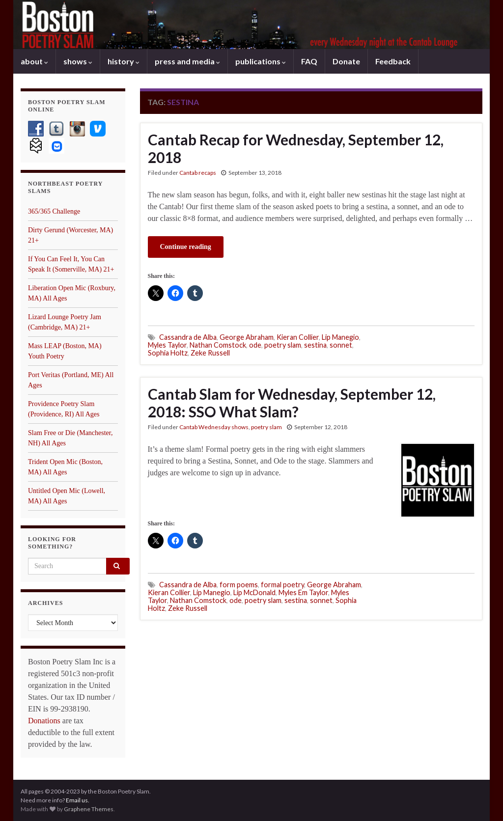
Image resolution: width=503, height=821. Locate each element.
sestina (315, 345)
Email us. (77, 800)
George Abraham (247, 337)
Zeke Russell (210, 353)
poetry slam (282, 345)
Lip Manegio (340, 337)
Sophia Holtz (168, 353)
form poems (239, 584)
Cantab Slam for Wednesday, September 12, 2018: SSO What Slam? (292, 402)
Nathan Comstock (218, 345)
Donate (346, 61)
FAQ (309, 61)
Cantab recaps (197, 172)
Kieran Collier (298, 337)
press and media (187, 61)
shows (77, 61)
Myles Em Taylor (303, 592)
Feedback (393, 61)
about (34, 61)
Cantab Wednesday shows (214, 427)
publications (260, 61)
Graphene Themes (88, 809)
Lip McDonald (254, 592)
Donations (44, 720)
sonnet (341, 345)
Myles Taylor (167, 345)
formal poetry (282, 584)
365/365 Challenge (54, 211)
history (124, 61)
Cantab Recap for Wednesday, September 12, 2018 (296, 148)
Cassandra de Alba (188, 337)
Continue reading (185, 246)
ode (255, 345)
